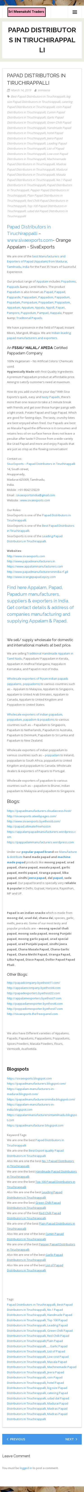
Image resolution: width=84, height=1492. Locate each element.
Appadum (13, 307)
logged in (26, 1468)
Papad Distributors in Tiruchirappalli (31, 1305)
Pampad (43, 313)
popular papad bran (37, 852)
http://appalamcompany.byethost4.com (33, 988)
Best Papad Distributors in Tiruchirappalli (38, 96)
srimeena (44, 90)
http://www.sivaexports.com (26, 556)
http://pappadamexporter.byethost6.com (35, 1004)
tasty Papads (51, 397)
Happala (56, 313)
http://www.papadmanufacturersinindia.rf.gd (37, 572)
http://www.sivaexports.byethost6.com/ (33, 821)
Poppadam (46, 302)
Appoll (50, 307)
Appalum (28, 307)
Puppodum (28, 313)
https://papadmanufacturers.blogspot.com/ (36, 1083)
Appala (40, 307)
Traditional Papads (29, 318)
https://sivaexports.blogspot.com (29, 1078)
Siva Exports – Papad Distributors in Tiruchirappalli (41, 464)
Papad (48, 292)
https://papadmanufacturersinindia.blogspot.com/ (41, 1099)
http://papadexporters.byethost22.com (33, 993)
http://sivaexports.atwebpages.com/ (31, 816)
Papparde (14, 297)
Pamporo (13, 313)
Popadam (13, 302)
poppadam (52, 755)
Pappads (13, 287)
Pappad (59, 292)
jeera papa (36, 878)
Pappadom (45, 297)
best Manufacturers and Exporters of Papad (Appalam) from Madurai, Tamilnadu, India (37, 261)
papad (58, 878)
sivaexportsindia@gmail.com (35, 495)
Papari (60, 307)
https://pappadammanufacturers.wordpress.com (40, 842)
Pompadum (29, 302)
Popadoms (68, 281)
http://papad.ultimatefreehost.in (29, 826)
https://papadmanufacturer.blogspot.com (35, 1125)
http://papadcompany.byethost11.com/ (33, 983)
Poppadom (62, 302)
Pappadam (29, 297)
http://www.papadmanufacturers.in (31, 561)
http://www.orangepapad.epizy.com (31, 577)
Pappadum (62, 297)
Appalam (42, 281)
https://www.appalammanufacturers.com (35, 566)
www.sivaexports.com (29, 240)
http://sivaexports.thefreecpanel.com (32, 1014)
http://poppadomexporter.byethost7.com (35, 1009)
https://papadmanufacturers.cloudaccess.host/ (39, 811)
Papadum (13, 292)
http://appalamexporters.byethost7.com (34, 998)
